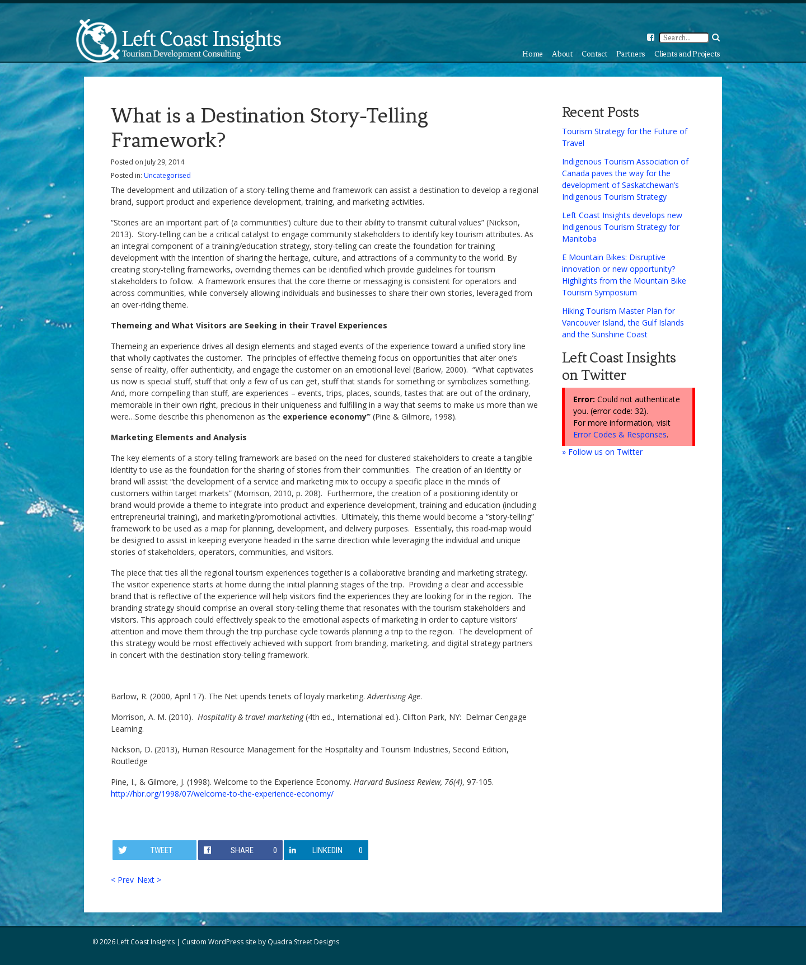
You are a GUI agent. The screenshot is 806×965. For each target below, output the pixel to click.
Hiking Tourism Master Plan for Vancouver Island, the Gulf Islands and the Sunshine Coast (623, 322)
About (562, 54)
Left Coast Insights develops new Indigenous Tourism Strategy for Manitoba (622, 227)
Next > (149, 879)
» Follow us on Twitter (602, 451)
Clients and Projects (687, 54)
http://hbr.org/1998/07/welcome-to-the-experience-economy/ (222, 793)
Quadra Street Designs (303, 942)
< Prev (122, 879)
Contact (594, 54)
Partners (630, 54)
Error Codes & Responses (620, 434)
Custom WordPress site (219, 942)
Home (532, 54)
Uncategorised (167, 175)
